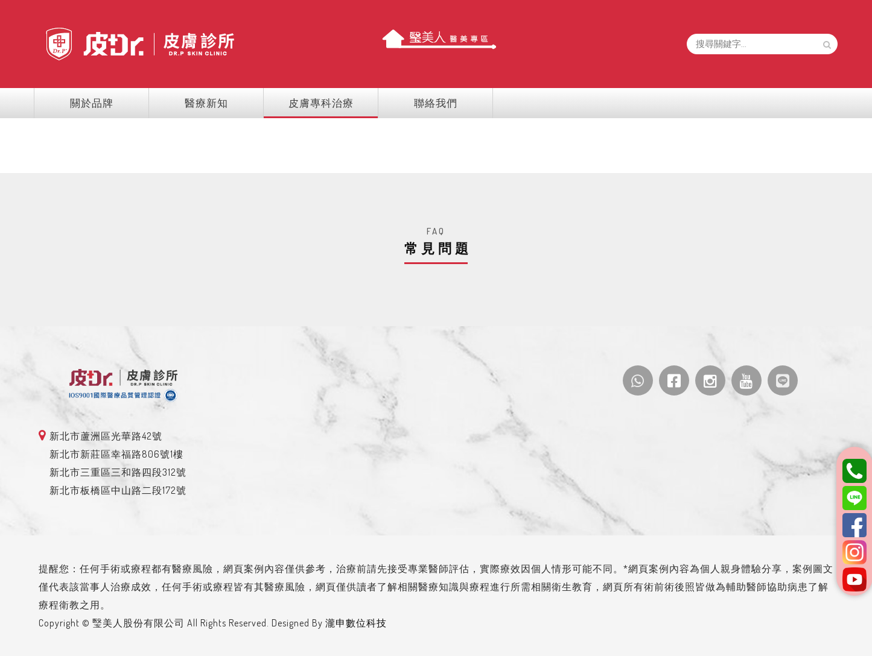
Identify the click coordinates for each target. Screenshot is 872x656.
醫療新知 (216, 102)
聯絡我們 (435, 102)
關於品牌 (107, 102)
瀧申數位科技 (370, 623)
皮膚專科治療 (326, 102)
